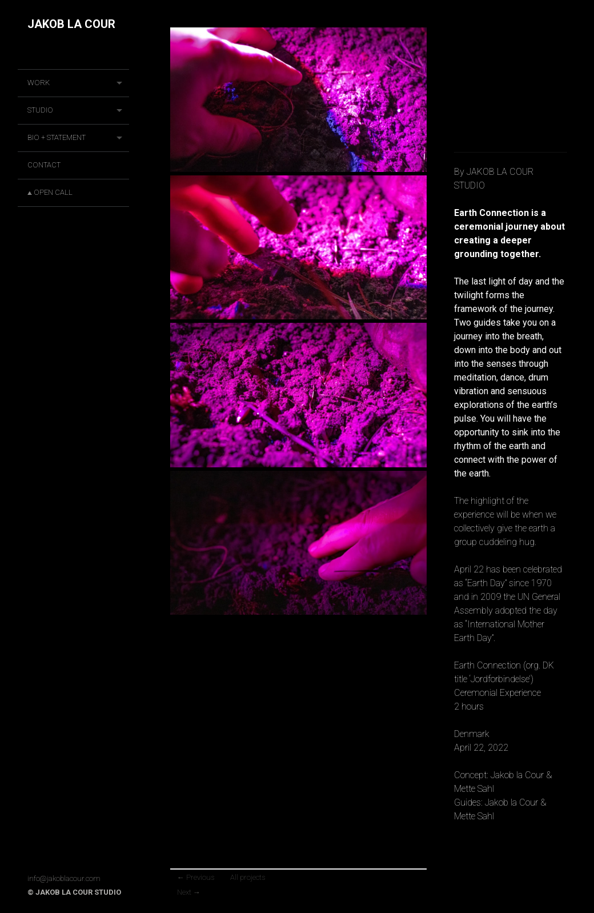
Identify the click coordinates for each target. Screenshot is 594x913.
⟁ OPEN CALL (50, 192)
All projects (247, 877)
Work (38, 82)
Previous (195, 877)
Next (188, 892)
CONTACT (44, 165)
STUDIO (40, 110)
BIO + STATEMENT (56, 137)
